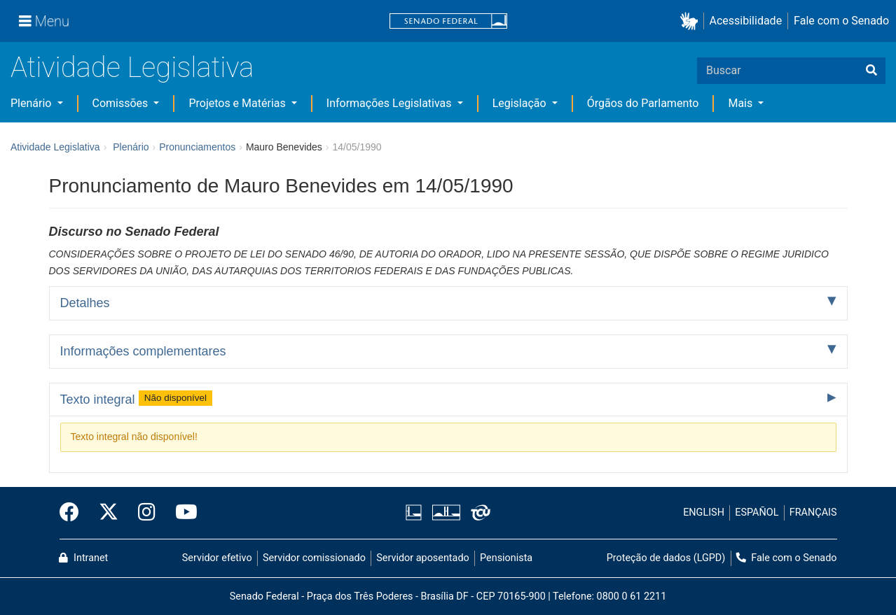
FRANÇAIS (813, 512)
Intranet (83, 558)
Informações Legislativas (390, 103)
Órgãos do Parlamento (643, 103)
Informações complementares (143, 351)
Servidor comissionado (314, 558)
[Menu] (44, 21)
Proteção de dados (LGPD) (666, 558)
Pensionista (506, 558)
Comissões (121, 103)
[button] (691, 21)
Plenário (32, 103)
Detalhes (85, 303)
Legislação (520, 103)
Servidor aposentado (422, 558)
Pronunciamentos (197, 147)
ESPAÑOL (756, 512)
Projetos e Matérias (238, 103)
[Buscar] (871, 70)
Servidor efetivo (217, 558)
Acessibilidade (746, 20)
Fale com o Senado (841, 20)
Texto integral (136, 398)
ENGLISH (703, 512)
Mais (741, 103)
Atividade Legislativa (132, 67)
